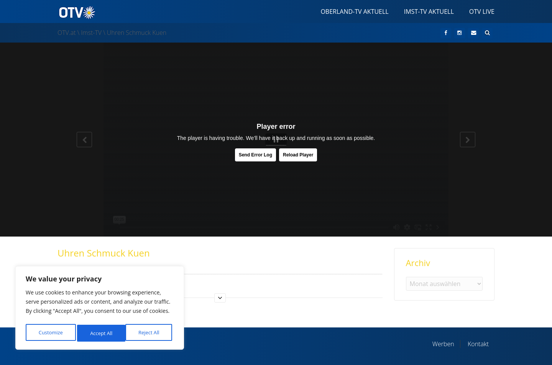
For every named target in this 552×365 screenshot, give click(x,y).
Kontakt (478, 344)
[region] (99, 310)
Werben (443, 344)
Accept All (150, 333)
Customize (50, 333)
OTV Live (482, 11)
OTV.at (67, 32)
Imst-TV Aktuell (429, 11)
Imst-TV (91, 32)
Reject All (100, 333)
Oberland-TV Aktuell (354, 11)
